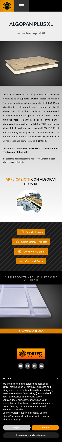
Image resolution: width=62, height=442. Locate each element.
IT (57, 5)
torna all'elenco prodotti (31, 33)
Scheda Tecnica (31, 232)
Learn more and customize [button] (31, 435)
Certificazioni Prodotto (31, 242)
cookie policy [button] (34, 396)
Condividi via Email (31, 251)
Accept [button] (45, 427)
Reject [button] (16, 427)
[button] (57, 378)
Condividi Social (31, 261)
